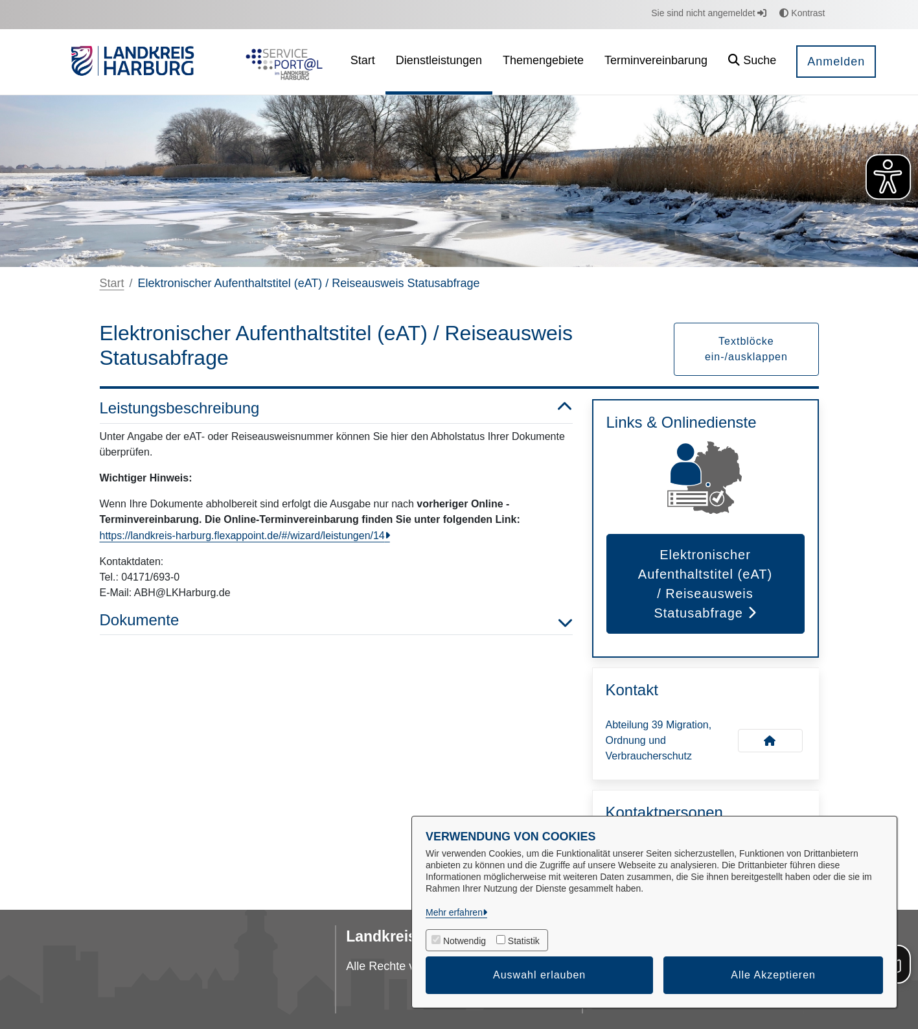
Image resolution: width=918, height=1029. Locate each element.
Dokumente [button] (336, 620)
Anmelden (836, 61)
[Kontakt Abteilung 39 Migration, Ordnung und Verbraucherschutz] (770, 740)
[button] (752, 62)
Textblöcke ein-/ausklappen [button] (746, 349)
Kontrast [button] (802, 13)
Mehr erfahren (454, 912)
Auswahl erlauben (539, 974)
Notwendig (464, 941)
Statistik (524, 941)
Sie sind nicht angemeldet (708, 13)
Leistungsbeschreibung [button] (336, 408)
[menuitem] (362, 62)
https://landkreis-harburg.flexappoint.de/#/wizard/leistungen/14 (242, 535)
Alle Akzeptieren (773, 974)
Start (112, 283)
